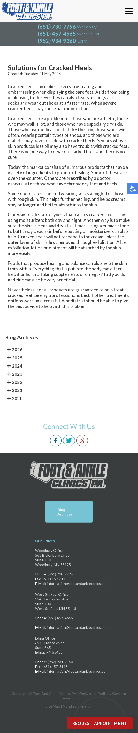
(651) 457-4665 (57, 33)
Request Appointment (99, 723)
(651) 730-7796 (57, 26)
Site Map (53, 706)
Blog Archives (64, 512)
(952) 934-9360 (57, 41)
